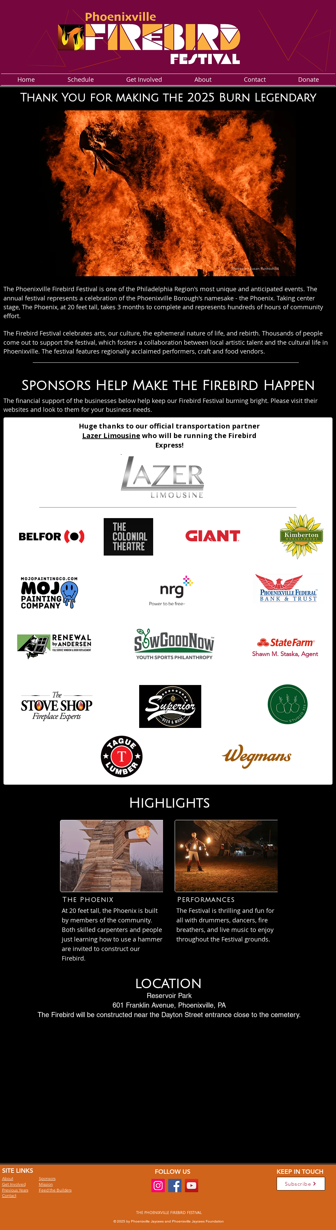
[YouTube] (191, 1185)
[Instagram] (158, 1185)
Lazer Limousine (111, 435)
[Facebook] (174, 1185)
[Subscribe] (301, 1183)
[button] (167, 193)
